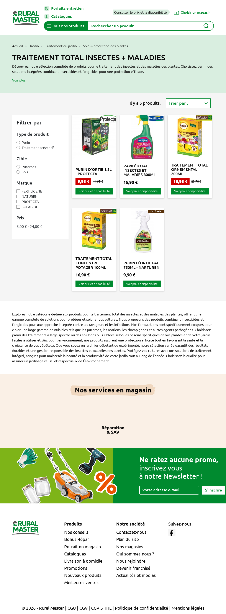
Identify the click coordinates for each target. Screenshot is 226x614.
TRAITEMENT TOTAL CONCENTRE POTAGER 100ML (93, 262)
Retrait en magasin (82, 546)
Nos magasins (129, 546)
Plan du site (127, 539)
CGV (83, 608)
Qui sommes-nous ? (135, 553)
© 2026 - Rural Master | (44, 608)
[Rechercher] (150, 25)
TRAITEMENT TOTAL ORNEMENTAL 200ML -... (189, 169)
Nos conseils (76, 532)
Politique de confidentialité (141, 608)
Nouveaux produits (83, 575)
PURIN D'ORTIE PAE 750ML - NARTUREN (141, 265)
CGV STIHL (101, 608)
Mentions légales (188, 608)
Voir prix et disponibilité (94, 191)
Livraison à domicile (83, 560)
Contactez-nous (131, 532)
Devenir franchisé (133, 568)
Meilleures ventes (81, 582)
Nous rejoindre (131, 560)
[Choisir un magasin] (192, 12)
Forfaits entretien (64, 8)
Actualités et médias (136, 575)
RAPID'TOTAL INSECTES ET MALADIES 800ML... (141, 170)
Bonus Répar (76, 539)
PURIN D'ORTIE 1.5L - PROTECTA (93, 171)
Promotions (75, 568)
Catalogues (58, 16)
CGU (71, 608)
